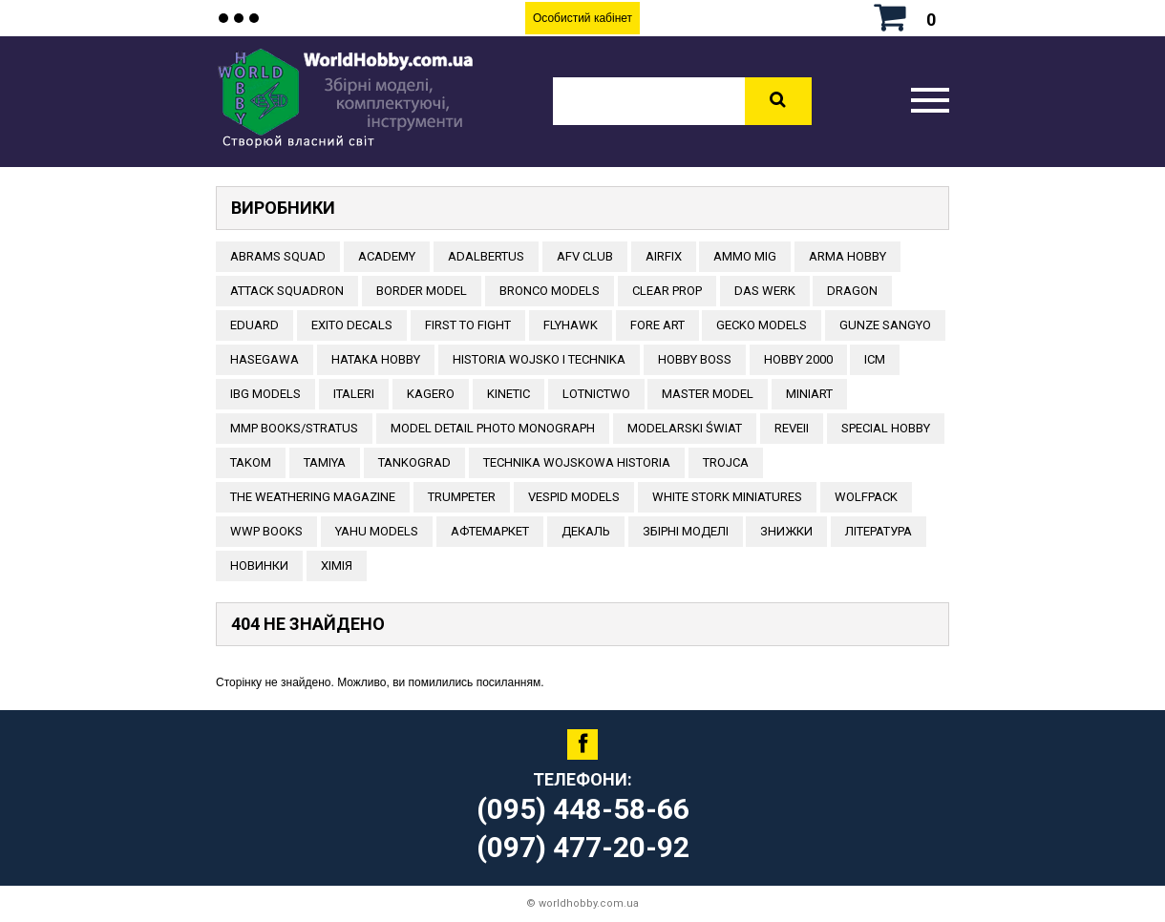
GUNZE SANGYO (885, 325)
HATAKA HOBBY (375, 359)
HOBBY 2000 (798, 359)
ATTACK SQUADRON (287, 290)
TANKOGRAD (414, 462)
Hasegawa (264, 359)
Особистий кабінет (582, 18)
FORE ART (657, 325)
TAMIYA (325, 462)
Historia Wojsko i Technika (539, 359)
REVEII (791, 428)
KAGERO (431, 394)
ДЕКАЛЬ (585, 531)
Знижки (786, 531)
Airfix (664, 256)
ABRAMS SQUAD (278, 256)
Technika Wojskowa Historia (576, 462)
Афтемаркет (490, 531)
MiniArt (809, 394)
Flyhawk (570, 325)
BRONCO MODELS (549, 290)
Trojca (726, 462)
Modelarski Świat (684, 428)
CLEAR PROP (667, 290)
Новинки (259, 565)
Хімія (336, 565)
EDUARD (254, 325)
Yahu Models (376, 531)
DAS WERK (764, 290)
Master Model (707, 394)
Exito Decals (351, 325)
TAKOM (250, 462)
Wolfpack (866, 497)
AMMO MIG (744, 256)
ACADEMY (386, 256)
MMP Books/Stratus (294, 428)
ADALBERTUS (486, 256)
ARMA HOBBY (847, 256)
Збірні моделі (686, 531)
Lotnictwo (596, 394)
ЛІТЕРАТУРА (878, 531)
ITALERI (353, 394)
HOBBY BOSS (694, 359)
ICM (874, 359)
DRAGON (852, 290)
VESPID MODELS (574, 497)
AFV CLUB (585, 256)
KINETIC (508, 394)
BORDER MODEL (421, 290)
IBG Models (265, 394)
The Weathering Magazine (312, 497)
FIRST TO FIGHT (468, 325)
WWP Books (266, 531)
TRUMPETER (462, 497)
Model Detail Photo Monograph (493, 428)
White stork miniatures (727, 497)
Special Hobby (885, 428)
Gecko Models (761, 325)
